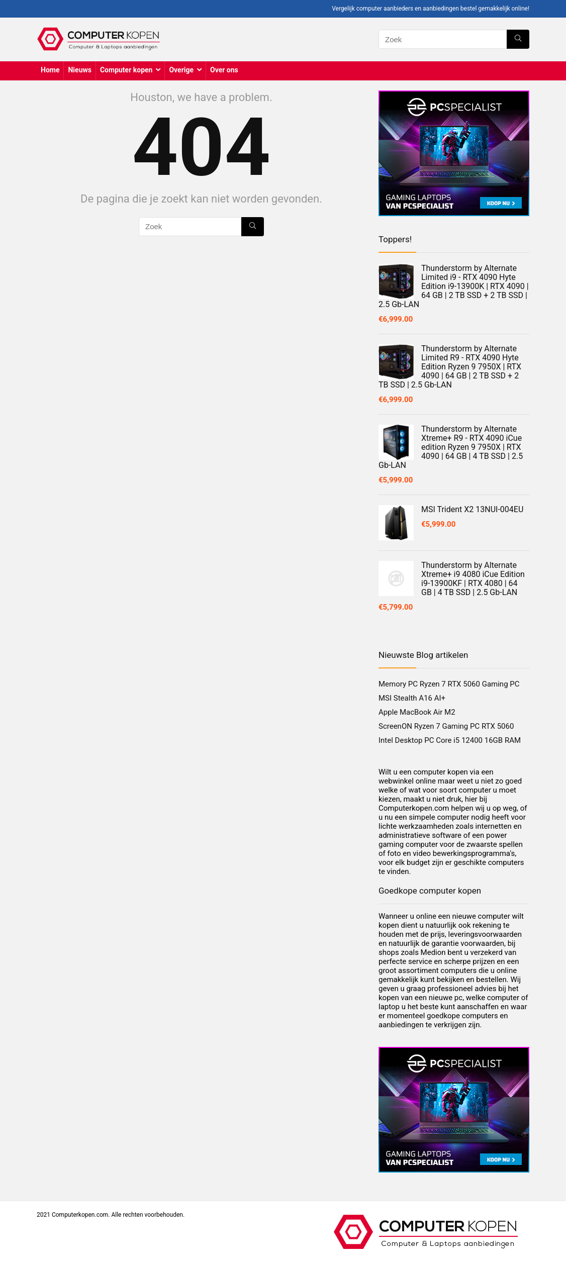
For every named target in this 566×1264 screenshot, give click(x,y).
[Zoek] (518, 39)
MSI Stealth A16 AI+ (412, 698)
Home (50, 70)
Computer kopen (126, 70)
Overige (181, 70)
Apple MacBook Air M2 (417, 712)
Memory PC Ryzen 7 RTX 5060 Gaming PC (449, 684)
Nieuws (79, 70)
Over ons (224, 70)
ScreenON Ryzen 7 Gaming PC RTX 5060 (446, 726)
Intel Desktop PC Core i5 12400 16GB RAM (450, 740)
